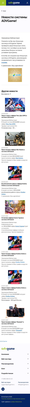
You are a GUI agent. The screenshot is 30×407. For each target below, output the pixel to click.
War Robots (19, 158)
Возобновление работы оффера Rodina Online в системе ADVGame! (14, 184)
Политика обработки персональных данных (13, 398)
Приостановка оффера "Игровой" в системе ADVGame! (12, 323)
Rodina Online (20, 262)
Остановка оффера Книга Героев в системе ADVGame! (12, 218)
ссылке (4, 62)
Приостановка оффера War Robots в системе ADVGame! (13, 150)
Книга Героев (19, 226)
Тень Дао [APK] (10, 124)
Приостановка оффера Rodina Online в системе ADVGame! (13, 254)
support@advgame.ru (7, 384)
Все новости (6, 94)
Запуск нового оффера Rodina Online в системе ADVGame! (13, 288)
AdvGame (3, 341)
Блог (3, 11)
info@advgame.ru (23, 384)
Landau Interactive (16, 402)
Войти (27, 3)
